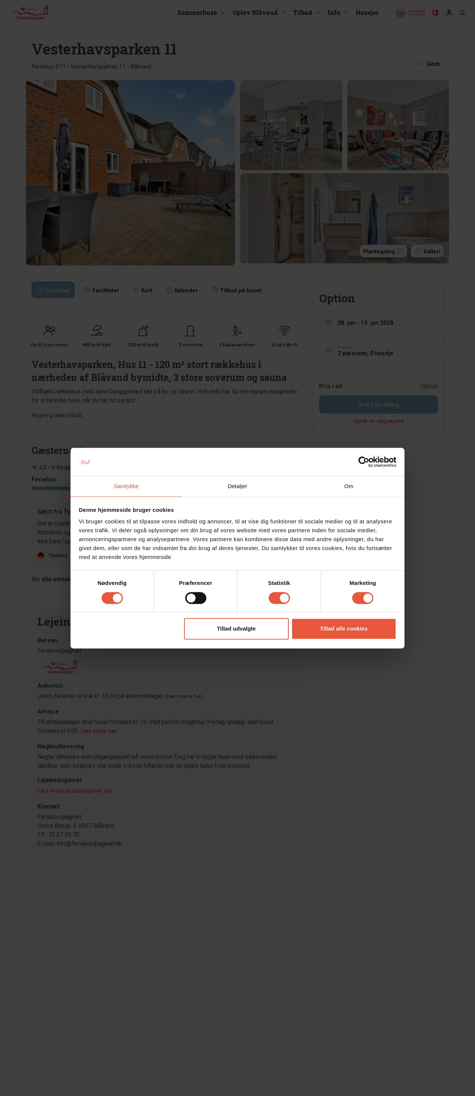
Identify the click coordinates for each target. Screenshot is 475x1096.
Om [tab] (348, 486)
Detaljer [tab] (238, 486)
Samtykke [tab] (126, 486)
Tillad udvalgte (236, 629)
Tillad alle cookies (343, 629)
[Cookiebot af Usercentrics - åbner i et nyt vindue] (363, 461)
